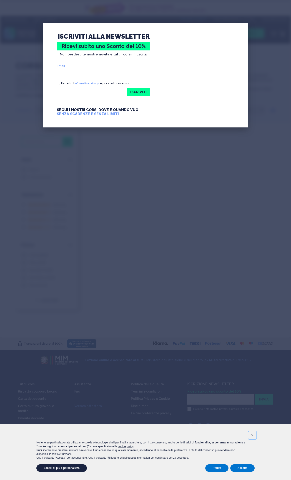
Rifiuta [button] (217, 468)
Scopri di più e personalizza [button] (62, 468)
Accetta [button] (242, 468)
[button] (252, 435)
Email (61, 66)
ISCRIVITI (138, 92)
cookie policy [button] (125, 446)
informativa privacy (88, 83)
